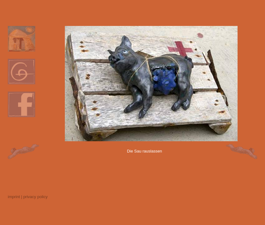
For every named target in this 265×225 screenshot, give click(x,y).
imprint (14, 196)
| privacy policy (34, 196)
